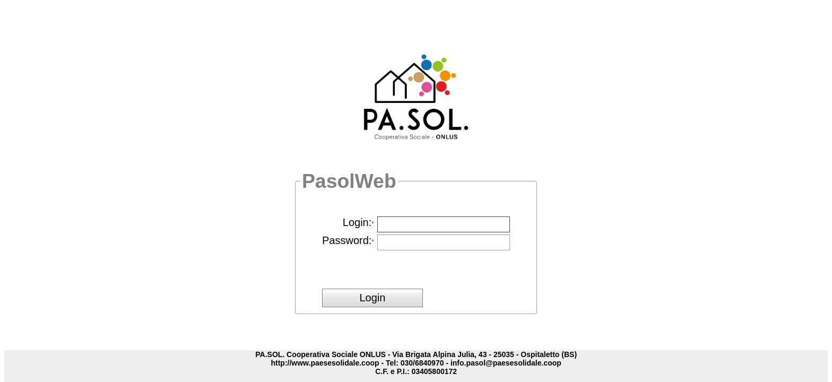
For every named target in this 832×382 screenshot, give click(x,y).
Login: (357, 222)
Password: (346, 240)
